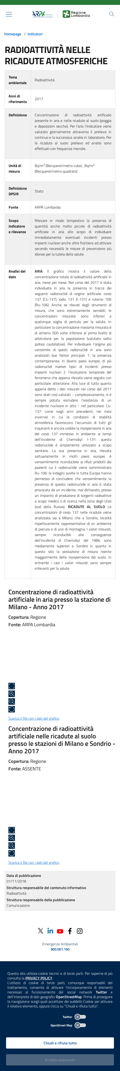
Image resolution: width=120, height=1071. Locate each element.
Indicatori (35, 34)
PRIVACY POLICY (38, 978)
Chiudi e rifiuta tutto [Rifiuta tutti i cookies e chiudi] (60, 1043)
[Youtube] (60, 930)
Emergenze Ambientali (60, 944)
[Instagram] (79, 930)
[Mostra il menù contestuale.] (9, 14)
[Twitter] (40, 931)
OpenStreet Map (68, 1025)
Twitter (74, 1016)
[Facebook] (70, 930)
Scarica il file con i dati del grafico (33, 718)
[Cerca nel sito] (111, 14)
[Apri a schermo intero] (11, 686)
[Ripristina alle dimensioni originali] (11, 709)
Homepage (12, 34)
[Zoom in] (11, 693)
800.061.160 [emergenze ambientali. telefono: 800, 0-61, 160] (60, 949)
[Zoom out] (11, 701)
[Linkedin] (50, 930)
